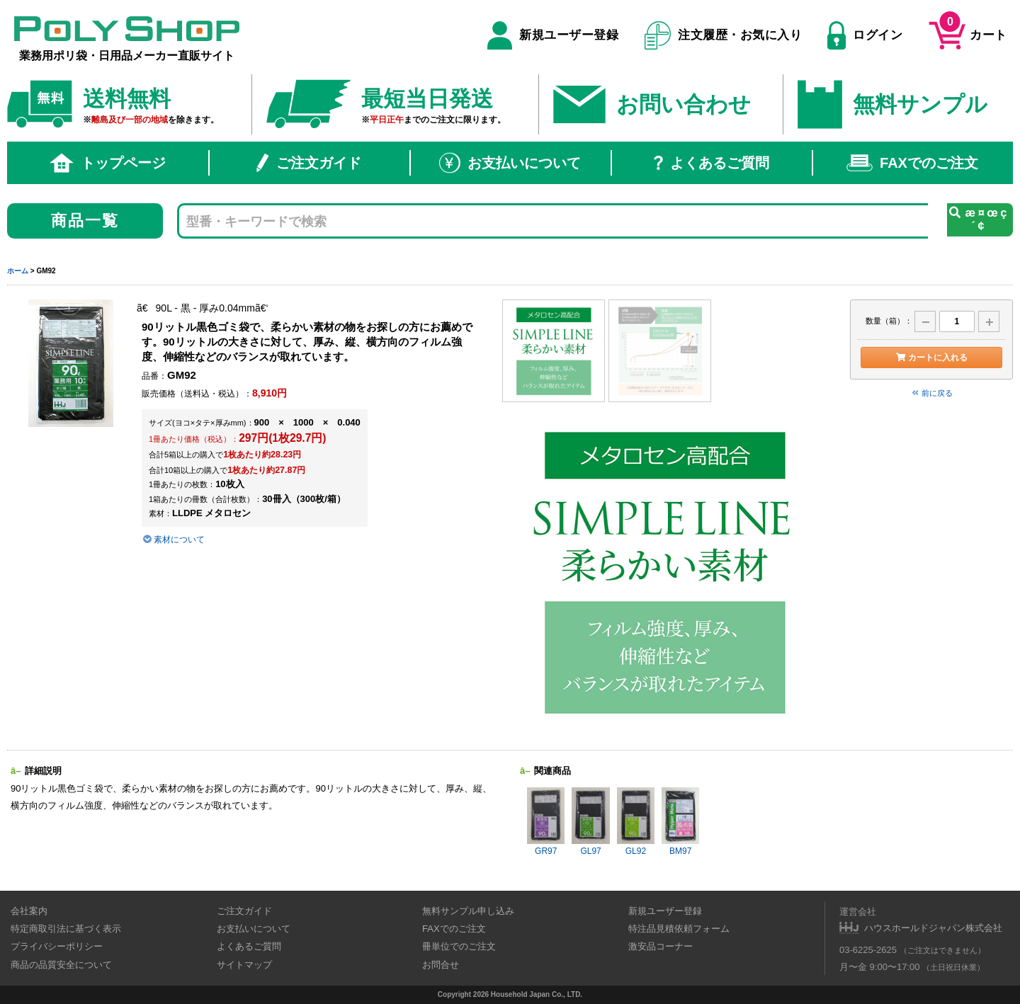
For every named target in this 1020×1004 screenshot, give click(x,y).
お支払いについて (510, 162)
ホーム (17, 271)
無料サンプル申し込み (468, 911)
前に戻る (931, 393)
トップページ (108, 162)
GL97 (590, 821)
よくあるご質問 (711, 162)
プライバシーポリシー (57, 946)
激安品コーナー (660, 946)
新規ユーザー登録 (552, 35)
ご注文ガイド (308, 162)
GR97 (546, 821)
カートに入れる (931, 358)
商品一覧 (85, 220)
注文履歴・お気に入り (724, 35)
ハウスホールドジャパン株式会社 (933, 928)
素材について (173, 539)
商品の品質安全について (61, 964)
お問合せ (440, 964)
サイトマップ (244, 964)
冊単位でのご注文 (459, 946)
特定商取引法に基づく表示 (66, 928)
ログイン (864, 35)
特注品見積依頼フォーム (679, 928)
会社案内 (29, 911)
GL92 (635, 821)
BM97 (680, 821)
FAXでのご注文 (912, 162)
